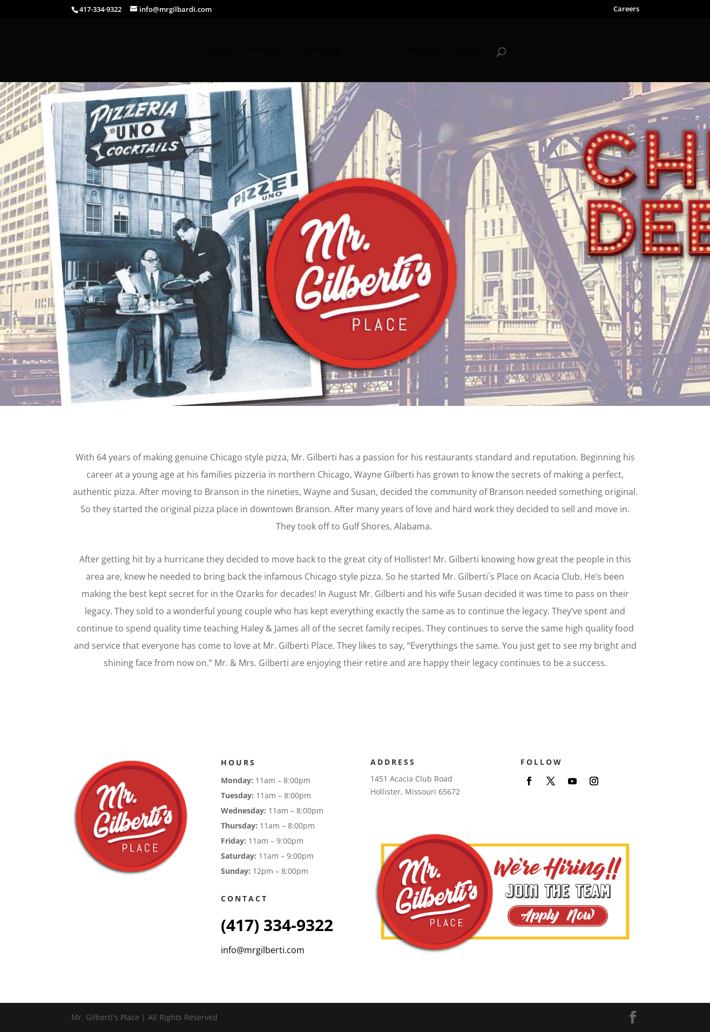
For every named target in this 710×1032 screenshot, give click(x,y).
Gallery (322, 51)
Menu (263, 51)
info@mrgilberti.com (263, 950)
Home (218, 51)
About (421, 51)
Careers (626, 9)
